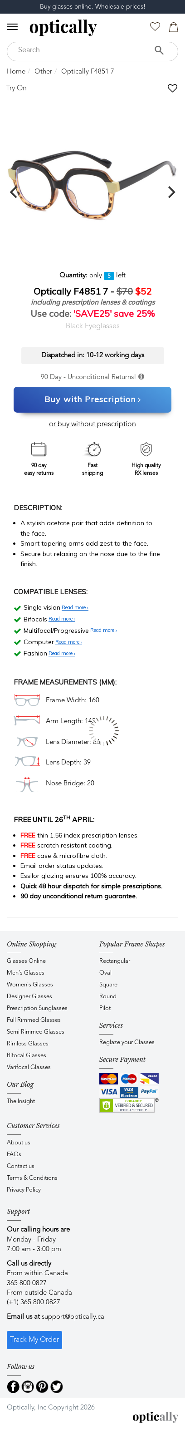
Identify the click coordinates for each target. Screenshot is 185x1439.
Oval (105, 973)
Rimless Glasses (28, 1044)
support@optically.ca (73, 1317)
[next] (170, 192)
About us (18, 1143)
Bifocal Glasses (26, 1056)
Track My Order (34, 1340)
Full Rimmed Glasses (34, 1020)
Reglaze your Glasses (127, 1042)
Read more (75, 608)
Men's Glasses (25, 973)
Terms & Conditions (32, 1178)
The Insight (21, 1101)
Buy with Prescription (92, 400)
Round (108, 997)
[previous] (14, 192)
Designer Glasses (29, 997)
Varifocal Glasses (29, 1067)
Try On (16, 88)
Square (108, 985)
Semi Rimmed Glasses (35, 1032)
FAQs (14, 1155)
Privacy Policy (24, 1190)
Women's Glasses (30, 985)
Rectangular (114, 961)
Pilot (105, 1008)
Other (43, 72)
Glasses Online (26, 961)
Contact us (20, 1166)
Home (16, 72)
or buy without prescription (92, 424)
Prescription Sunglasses (37, 1008)
